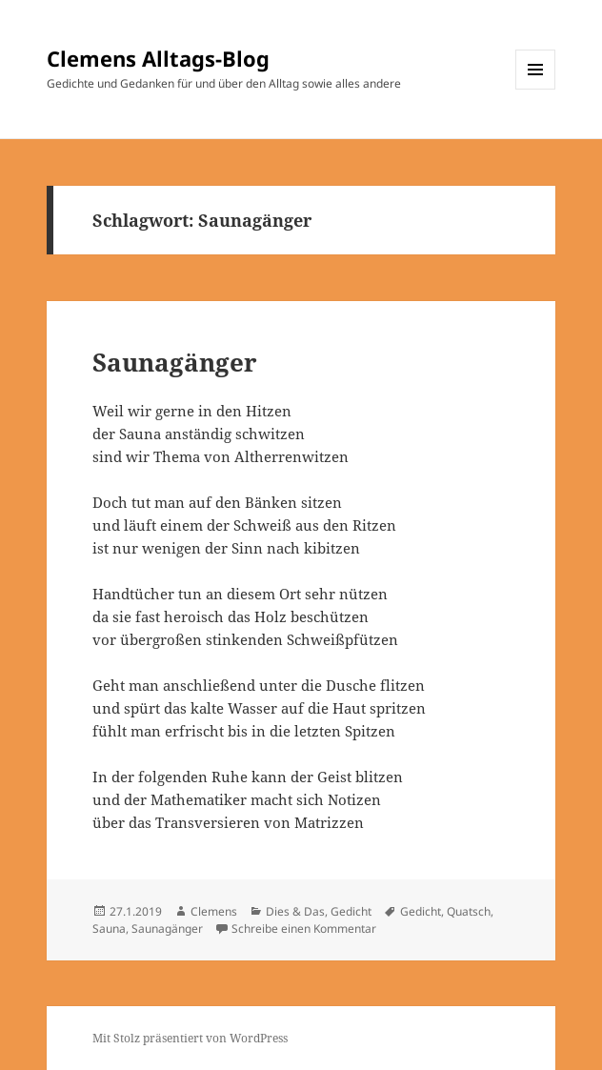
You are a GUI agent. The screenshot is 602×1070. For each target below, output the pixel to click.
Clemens (214, 911)
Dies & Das (295, 911)
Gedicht (351, 911)
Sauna (109, 928)
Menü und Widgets (535, 89)
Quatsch (469, 911)
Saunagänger (174, 362)
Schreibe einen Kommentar (303, 928)
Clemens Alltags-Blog (158, 58)
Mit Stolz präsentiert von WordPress (190, 1038)
